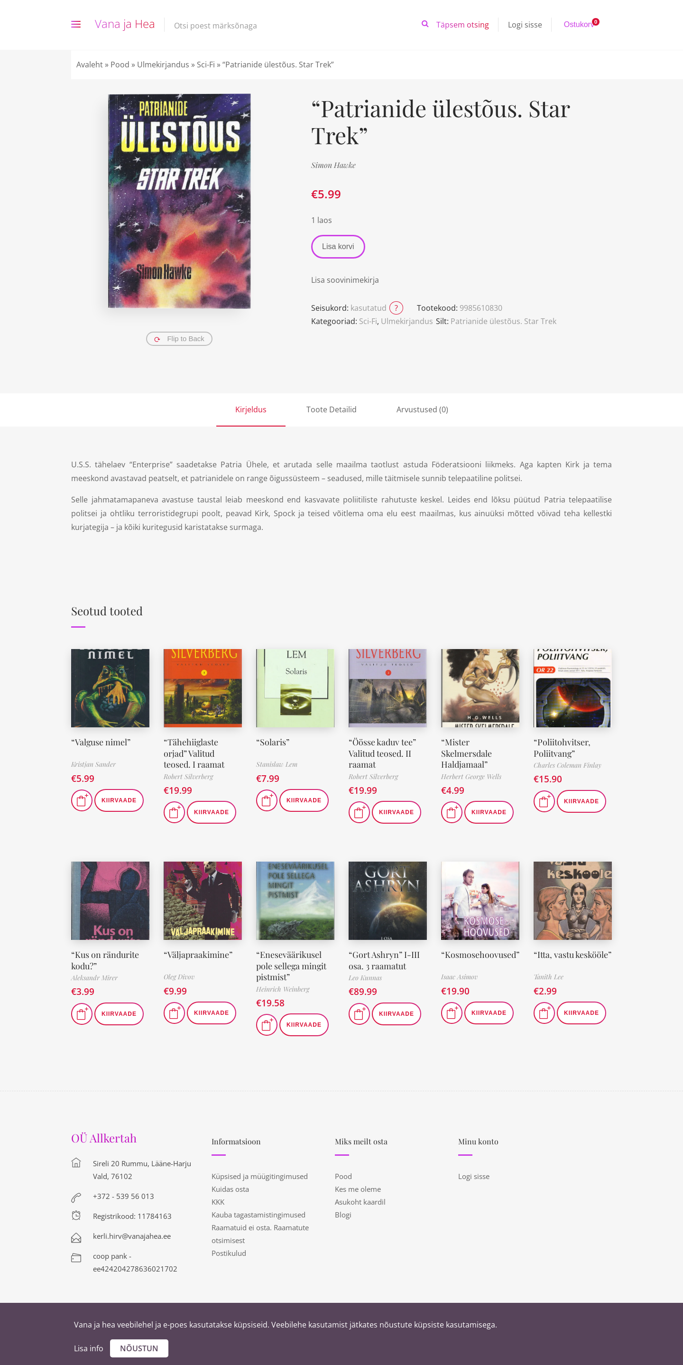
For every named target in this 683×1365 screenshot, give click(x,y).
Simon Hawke (333, 165)
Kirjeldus (251, 409)
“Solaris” (272, 742)
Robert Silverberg (188, 776)
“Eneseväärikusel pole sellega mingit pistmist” (291, 966)
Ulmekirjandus (163, 64)
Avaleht (89, 64)
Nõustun (139, 1348)
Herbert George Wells (471, 776)
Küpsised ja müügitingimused (260, 1176)
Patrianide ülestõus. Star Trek (503, 321)
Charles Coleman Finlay (567, 765)
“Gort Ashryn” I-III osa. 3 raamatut (384, 960)
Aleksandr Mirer (94, 977)
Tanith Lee (548, 976)
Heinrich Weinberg (282, 989)
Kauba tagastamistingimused (258, 1214)
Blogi (343, 1214)
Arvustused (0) (422, 409)
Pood (120, 64)
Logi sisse (525, 24)
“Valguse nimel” (101, 742)
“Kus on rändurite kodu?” (105, 960)
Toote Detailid (331, 409)
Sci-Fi (206, 64)
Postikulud (229, 1253)
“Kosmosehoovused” (480, 954)
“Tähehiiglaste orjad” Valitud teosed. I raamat (194, 753)
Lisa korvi (338, 246)
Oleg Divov (179, 976)
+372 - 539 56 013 (123, 1196)
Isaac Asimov (459, 976)
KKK (218, 1202)
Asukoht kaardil (360, 1202)
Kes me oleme (358, 1189)
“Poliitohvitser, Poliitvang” (562, 747)
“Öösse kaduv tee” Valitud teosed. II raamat (382, 753)
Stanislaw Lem (276, 764)
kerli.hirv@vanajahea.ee (132, 1236)
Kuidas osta (230, 1189)
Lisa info (88, 1348)
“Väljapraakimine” (198, 954)
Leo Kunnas (365, 977)
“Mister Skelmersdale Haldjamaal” (466, 753)
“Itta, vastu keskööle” (572, 954)
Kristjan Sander (93, 764)
